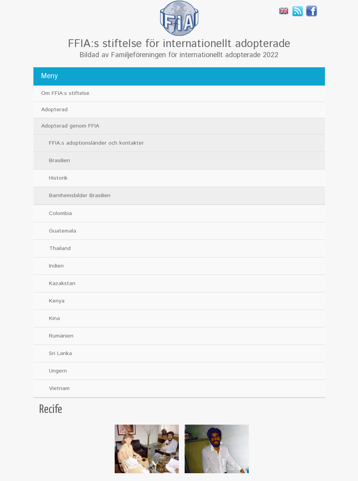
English (284, 11)
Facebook (312, 11)
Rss (298, 11)
